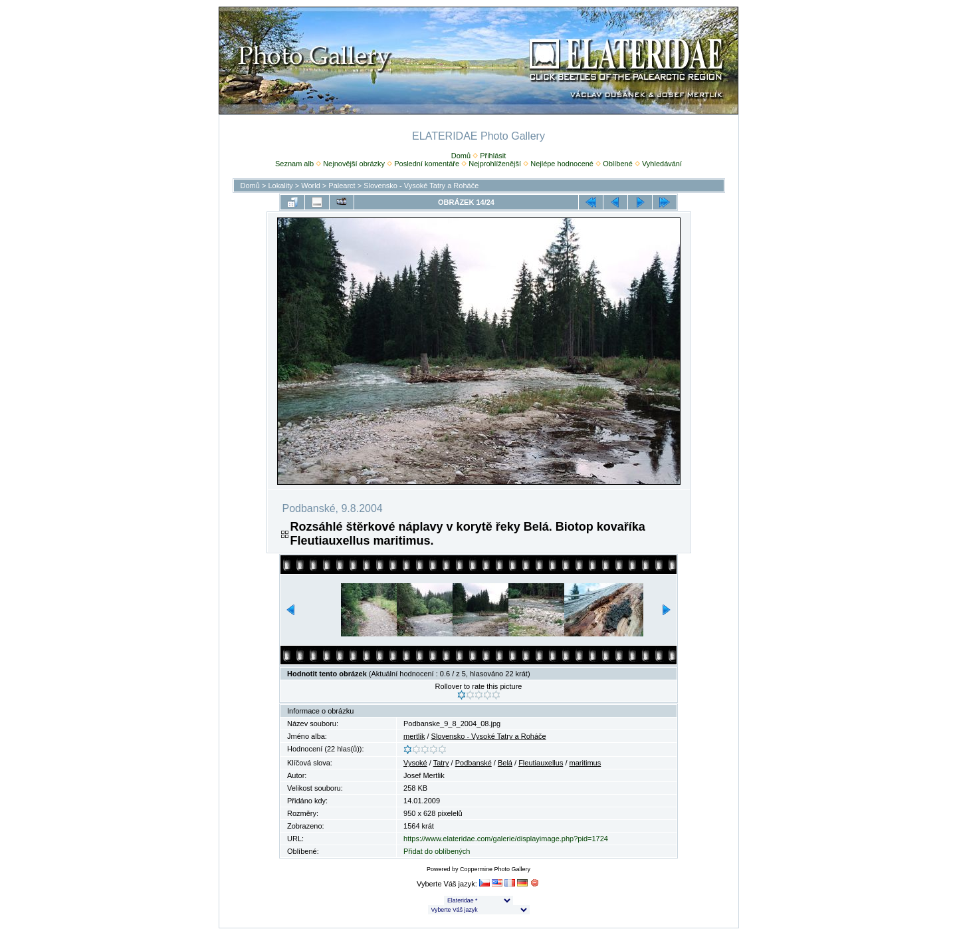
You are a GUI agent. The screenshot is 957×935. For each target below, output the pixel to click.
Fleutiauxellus (540, 763)
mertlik (414, 736)
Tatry (441, 763)
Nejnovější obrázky (354, 164)
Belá (505, 763)
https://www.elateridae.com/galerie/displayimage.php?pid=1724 (505, 839)
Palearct (341, 186)
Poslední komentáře (426, 164)
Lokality (280, 186)
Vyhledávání (662, 164)
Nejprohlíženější (495, 164)
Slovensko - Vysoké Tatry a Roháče (421, 186)
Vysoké (415, 763)
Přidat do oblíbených (436, 851)
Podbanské (473, 763)
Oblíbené (618, 164)
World (310, 186)
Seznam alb (294, 164)
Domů (461, 156)
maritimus (585, 763)
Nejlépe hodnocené (561, 164)
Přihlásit (493, 156)
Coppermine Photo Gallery (495, 869)
